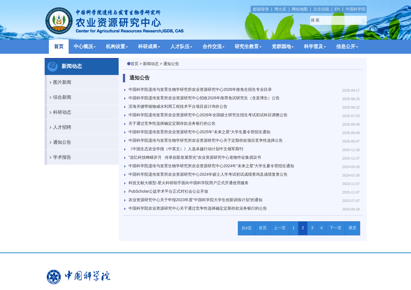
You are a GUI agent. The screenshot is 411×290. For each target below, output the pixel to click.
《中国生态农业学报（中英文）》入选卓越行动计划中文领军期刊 (186, 149)
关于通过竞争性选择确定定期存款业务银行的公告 (172, 123)
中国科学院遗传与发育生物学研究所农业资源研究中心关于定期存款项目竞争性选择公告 (206, 140)
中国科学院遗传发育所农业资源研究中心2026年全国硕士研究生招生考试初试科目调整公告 (208, 115)
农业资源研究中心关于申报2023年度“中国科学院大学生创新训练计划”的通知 (195, 199)
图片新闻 (59, 82)
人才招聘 (59, 127)
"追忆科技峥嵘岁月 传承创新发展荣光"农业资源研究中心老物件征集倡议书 (195, 157)
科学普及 (315, 46)
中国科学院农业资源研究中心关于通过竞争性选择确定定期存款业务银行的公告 (198, 208)
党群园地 (283, 46)
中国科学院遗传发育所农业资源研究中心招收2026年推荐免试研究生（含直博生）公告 (204, 98)
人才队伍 (181, 46)
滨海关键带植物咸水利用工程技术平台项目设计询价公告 (178, 106)
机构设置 (117, 46)
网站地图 (300, 9)
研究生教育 (248, 46)
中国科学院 (356, 9)
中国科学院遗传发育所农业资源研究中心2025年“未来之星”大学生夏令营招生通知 (199, 132)
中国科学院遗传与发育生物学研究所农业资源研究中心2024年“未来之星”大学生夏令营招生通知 (211, 166)
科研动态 (59, 112)
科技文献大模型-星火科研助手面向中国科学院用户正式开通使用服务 (189, 183)
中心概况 (85, 46)
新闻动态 (151, 63)
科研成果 (149, 46)
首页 (59, 46)
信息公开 (347, 46)
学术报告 (59, 157)
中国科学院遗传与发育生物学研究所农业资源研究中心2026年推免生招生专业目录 (200, 89)
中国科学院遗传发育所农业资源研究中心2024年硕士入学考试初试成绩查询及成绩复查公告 (208, 174)
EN (337, 9)
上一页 (280, 227)
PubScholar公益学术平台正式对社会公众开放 (168, 191)
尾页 (352, 227)
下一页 (336, 227)
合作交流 (214, 46)
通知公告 (59, 142)
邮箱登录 (261, 9)
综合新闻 (59, 97)
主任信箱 (321, 9)
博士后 (280, 9)
